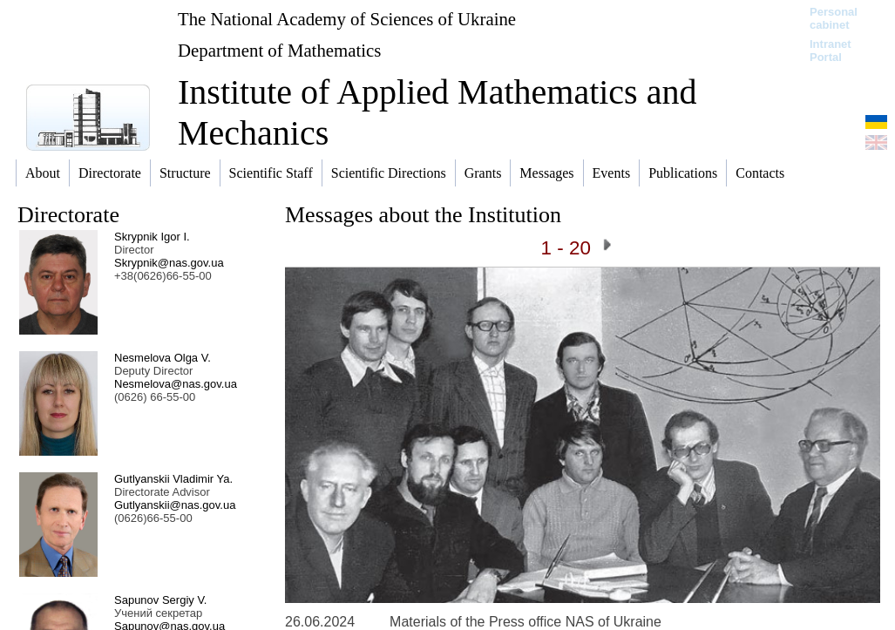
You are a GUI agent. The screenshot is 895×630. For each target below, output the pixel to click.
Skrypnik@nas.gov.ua (169, 262)
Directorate (68, 214)
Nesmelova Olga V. (162, 357)
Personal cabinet (834, 18)
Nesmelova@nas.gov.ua (175, 383)
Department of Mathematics (279, 50)
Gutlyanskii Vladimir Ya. (173, 478)
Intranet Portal (830, 50)
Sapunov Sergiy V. (160, 599)
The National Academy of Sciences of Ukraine (347, 19)
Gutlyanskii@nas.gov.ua (174, 504)
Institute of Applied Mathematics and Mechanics (437, 112)
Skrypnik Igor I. (152, 236)
